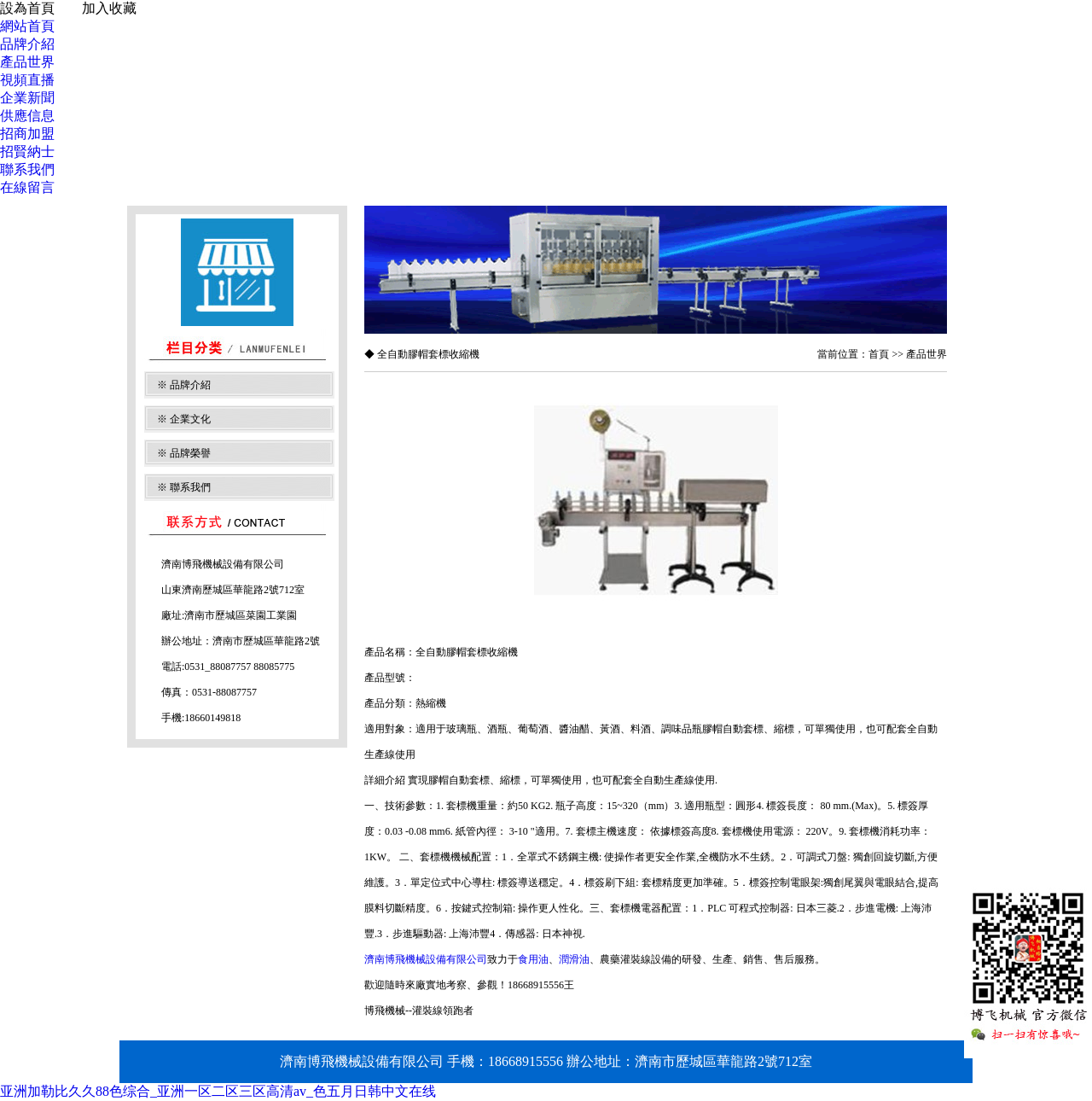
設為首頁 (27, 8)
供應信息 (27, 115)
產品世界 (27, 62)
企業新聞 (27, 97)
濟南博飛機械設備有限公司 (425, 959)
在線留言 (27, 187)
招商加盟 (27, 133)
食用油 (533, 959)
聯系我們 (27, 169)
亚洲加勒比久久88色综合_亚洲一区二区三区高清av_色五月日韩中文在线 (218, 1091)
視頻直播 (27, 80)
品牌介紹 (27, 44)
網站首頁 (27, 26)
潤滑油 (574, 959)
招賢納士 (27, 151)
